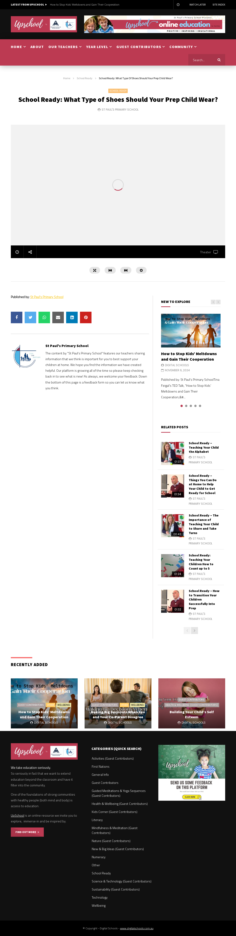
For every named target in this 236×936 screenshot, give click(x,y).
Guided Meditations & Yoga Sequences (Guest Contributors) (119, 793)
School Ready (84, 78)
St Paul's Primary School (120, 110)
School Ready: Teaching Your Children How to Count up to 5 (201, 562)
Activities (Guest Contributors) (113, 758)
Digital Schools (177, 365)
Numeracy (99, 856)
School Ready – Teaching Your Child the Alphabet (204, 447)
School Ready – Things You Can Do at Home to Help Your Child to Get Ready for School (203, 484)
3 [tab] (191, 406)
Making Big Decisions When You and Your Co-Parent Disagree (118, 714)
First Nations (100, 766)
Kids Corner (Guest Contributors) (114, 811)
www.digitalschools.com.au (136, 928)
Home (66, 78)
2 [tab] (186, 406)
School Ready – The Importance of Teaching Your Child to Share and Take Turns (204, 524)
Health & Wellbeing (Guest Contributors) (191, 705)
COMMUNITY (181, 46)
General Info (100, 774)
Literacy (97, 819)
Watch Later (197, 4)
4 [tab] (195, 406)
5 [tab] (200, 406)
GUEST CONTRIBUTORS (138, 46)
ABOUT (37, 46)
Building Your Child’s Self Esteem (192, 714)
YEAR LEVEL (97, 46)
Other (50, 705)
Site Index (218, 4)
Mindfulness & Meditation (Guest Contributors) (115, 830)
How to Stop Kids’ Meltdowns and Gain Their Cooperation (84, 4)
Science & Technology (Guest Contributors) (121, 881)
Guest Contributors (31, 705)
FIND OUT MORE (27, 832)
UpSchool (17, 815)
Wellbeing (63, 705)
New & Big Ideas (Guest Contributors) (118, 848)
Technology (100, 897)
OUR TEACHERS (63, 46)
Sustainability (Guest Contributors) (116, 889)
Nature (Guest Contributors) (111, 840)
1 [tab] (181, 406)
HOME (16, 46)
